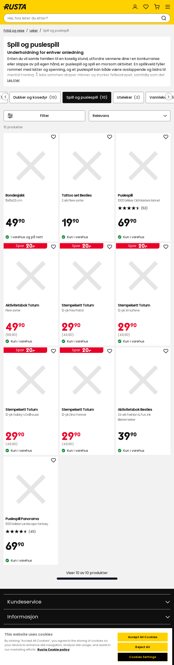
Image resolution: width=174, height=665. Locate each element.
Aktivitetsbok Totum (30, 308)
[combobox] (82, 18)
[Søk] (164, 18)
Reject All (142, 647)
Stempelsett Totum (87, 308)
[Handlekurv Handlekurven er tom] (156, 6)
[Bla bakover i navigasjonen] (5, 96)
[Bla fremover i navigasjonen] (168, 96)
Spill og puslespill (86, 97)
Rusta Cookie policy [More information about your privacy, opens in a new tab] (53, 649)
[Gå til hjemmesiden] (15, 7)
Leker (34, 30)
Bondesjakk (30, 198)
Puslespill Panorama (30, 521)
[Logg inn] (135, 6)
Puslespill (143, 198)
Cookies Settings (142, 657)
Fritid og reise (14, 30)
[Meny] (167, 6)
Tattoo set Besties (87, 198)
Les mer (13, 80)
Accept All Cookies (142, 637)
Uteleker (128, 97)
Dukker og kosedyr (35, 97)
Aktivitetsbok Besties (143, 414)
